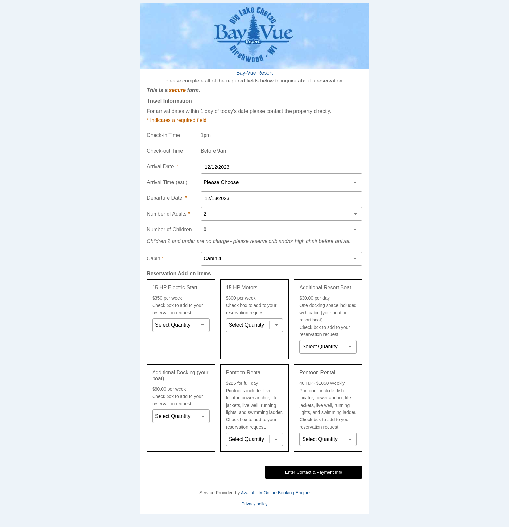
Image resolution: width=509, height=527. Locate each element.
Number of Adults (168, 214)
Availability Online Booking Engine (275, 492)
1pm (206, 135)
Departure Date (167, 198)
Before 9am (214, 151)
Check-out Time (165, 151)
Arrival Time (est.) (167, 182)
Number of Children (169, 229)
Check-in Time (163, 135)
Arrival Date (163, 166)
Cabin (155, 258)
